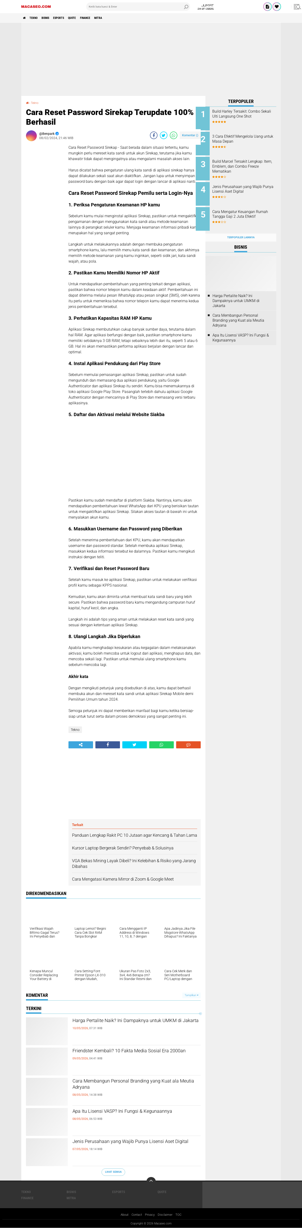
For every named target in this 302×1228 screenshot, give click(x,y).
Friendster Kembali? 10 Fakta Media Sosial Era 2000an (134, 1055)
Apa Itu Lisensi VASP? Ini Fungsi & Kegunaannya (136, 1111)
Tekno (37, 18)
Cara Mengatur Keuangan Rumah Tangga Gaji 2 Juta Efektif (244, 212)
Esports (68, 18)
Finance (101, 18)
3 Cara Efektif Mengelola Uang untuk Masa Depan (247, 137)
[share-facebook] (153, 135)
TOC (181, 1215)
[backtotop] (151, 1181)
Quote (85, 18)
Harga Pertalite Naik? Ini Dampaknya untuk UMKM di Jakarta (129, 1024)
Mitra (117, 18)
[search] (138, 6)
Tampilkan (191, 995)
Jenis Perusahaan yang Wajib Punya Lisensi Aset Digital (130, 1145)
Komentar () (190, 135)
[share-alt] (80, 744)
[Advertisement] (151, 59)
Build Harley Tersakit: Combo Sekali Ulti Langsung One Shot (247, 114)
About (123, 1215)
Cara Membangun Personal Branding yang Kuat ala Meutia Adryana (135, 1085)
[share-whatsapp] (173, 135)
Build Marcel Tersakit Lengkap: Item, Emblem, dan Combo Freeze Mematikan (247, 164)
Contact (136, 1215)
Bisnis (52, 18)
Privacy (150, 1215)
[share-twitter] (163, 135)
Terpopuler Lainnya (241, 229)
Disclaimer (166, 1215)
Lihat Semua (113, 1171)
